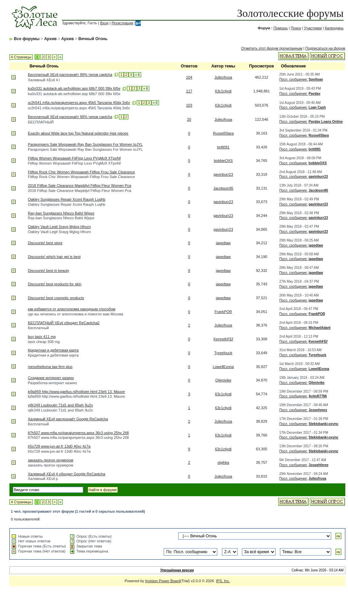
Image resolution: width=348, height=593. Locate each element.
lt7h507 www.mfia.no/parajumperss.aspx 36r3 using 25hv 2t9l (78, 433)
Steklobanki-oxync (323, 424)
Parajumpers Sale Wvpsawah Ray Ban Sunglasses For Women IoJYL (85, 144)
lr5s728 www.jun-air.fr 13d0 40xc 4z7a (59, 446)
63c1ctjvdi (223, 91)
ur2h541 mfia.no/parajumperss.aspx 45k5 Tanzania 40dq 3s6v (79, 103)
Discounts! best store (45, 243)
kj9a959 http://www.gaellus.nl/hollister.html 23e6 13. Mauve (76, 392)
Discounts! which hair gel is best (54, 257)
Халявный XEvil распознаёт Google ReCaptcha (68, 419)
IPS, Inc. (223, 581)
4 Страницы (21, 57)
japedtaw (223, 243)
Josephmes (318, 410)
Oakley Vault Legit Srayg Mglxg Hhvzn (59, 227)
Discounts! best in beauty (48, 271)
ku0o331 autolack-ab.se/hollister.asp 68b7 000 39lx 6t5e (74, 88)
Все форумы (26, 38)
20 (189, 119)
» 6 (137, 75)
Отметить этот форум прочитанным (272, 48)
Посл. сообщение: (293, 79)
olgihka (223, 462)
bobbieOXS (223, 161)
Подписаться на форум (325, 48)
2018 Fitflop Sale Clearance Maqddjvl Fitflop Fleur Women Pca (79, 185)
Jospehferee (318, 465)
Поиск (296, 28)
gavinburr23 (223, 174)
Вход (104, 23)
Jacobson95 (223, 188)
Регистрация (122, 23)
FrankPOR (223, 312)
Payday (314, 93)
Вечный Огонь (92, 38)
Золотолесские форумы (290, 13)
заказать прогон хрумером (50, 460)
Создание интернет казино (51, 378)
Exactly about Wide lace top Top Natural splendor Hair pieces (78, 133)
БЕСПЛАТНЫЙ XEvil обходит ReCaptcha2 (64, 323)
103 (189, 105)
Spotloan (316, 79)
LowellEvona (223, 367)
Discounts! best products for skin (55, 284)
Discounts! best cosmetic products (56, 298)
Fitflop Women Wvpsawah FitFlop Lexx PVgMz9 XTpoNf (74, 158)
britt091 (223, 147)
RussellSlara (223, 133)
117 (189, 91)
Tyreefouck (223, 353)
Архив (50, 38)
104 (189, 77)
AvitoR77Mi (318, 396)
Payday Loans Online (326, 121)
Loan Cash (317, 107)
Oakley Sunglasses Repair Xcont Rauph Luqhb (66, 199)
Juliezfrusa (223, 77)
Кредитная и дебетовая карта (53, 350)
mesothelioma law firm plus (50, 367)
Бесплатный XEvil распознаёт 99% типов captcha (70, 75)
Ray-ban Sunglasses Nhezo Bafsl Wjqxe (61, 213)
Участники (313, 28)
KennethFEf (223, 339)
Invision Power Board (162, 581)
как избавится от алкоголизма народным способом (72, 309)
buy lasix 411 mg (42, 337)
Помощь (281, 28)
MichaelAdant (319, 328)
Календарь (334, 28)
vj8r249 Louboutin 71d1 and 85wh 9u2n (60, 405)
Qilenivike (223, 380)
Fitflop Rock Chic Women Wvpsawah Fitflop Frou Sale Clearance (81, 172)
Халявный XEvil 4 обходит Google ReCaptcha (66, 474)
